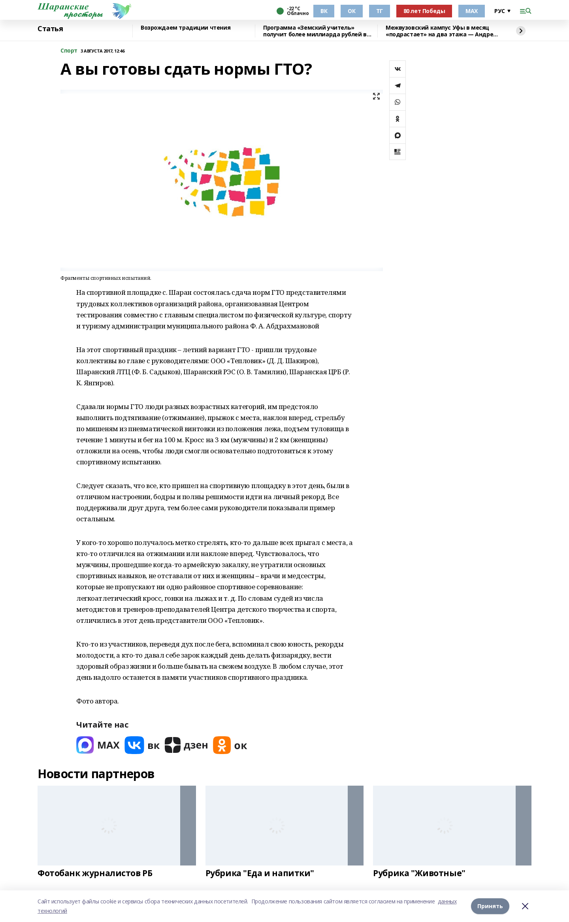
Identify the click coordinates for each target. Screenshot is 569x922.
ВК (323, 11)
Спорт (68, 50)
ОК (351, 11)
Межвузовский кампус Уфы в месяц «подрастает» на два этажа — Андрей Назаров (441, 31)
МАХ (471, 11)
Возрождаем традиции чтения (185, 28)
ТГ (379, 11)
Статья (50, 29)
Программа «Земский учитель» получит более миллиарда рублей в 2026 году (315, 31)
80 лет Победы (424, 11)
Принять (490, 906)
